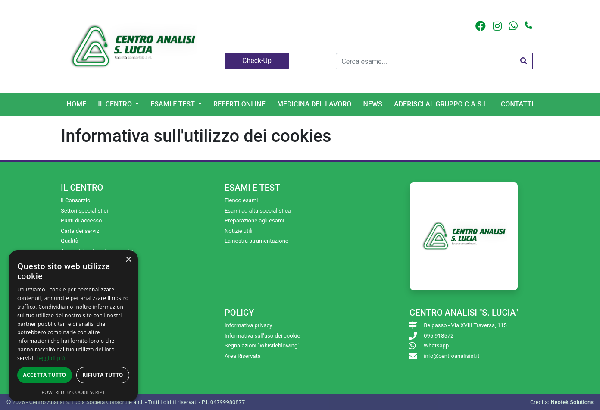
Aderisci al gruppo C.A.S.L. (441, 104)
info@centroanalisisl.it (451, 356)
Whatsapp (436, 345)
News (372, 104)
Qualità (69, 241)
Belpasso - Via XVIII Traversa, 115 (465, 325)
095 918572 (438, 335)
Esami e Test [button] (173, 104)
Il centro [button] (116, 104)
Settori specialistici (84, 210)
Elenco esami (241, 200)
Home (76, 104)
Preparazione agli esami (254, 220)
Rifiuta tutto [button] (102, 375)
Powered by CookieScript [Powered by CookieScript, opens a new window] (73, 392)
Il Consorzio (76, 200)
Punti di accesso (81, 220)
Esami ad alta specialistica (258, 210)
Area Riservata (243, 356)
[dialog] (73, 325)
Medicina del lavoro (314, 104)
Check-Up (257, 60)
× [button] (128, 260)
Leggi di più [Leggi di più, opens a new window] (50, 358)
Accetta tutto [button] (44, 375)
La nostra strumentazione (256, 241)
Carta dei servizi (81, 231)
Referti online (239, 104)
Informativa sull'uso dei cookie (262, 335)
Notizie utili (239, 231)
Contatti (517, 104)
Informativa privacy (248, 325)
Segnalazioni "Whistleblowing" (262, 345)
